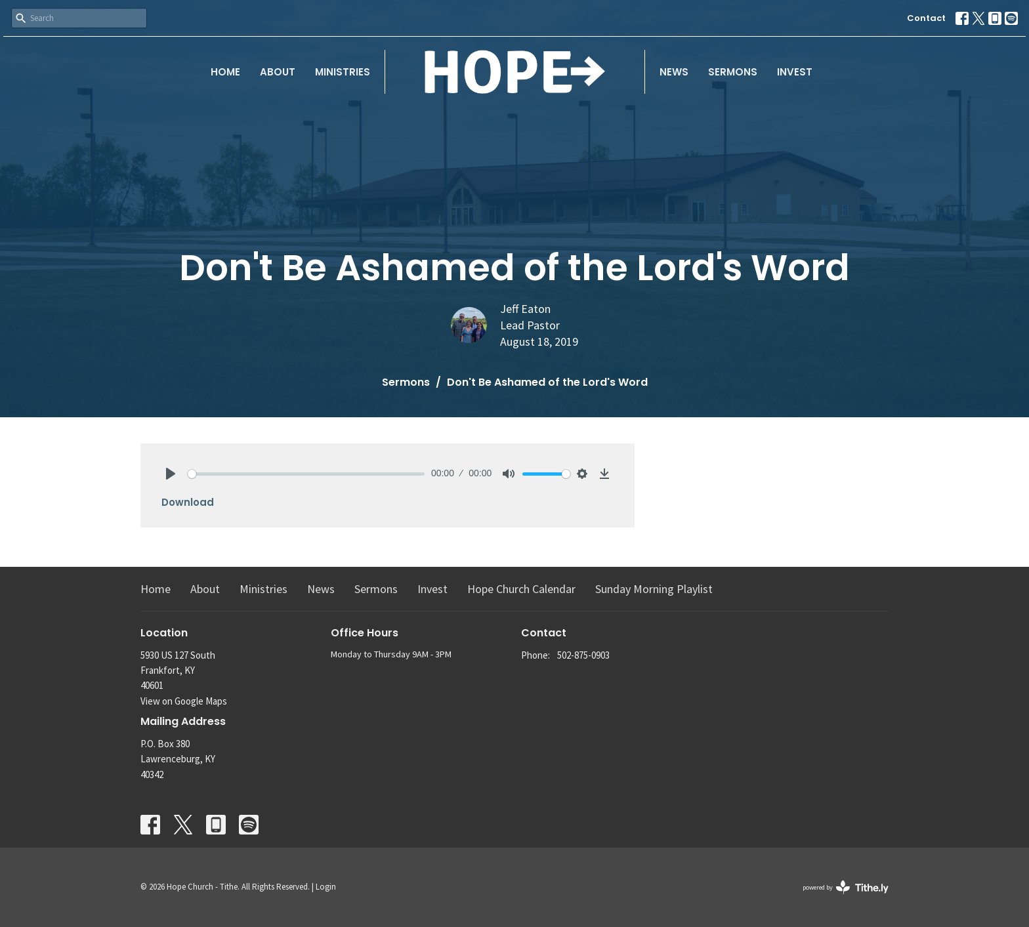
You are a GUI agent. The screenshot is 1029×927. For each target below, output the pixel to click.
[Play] (170, 473)
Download (187, 502)
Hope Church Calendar (521, 588)
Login (326, 886)
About (277, 72)
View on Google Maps (183, 701)
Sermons (732, 72)
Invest (794, 72)
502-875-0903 (583, 655)
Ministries (342, 72)
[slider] (306, 474)
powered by (846, 887)
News (674, 72)
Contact (926, 18)
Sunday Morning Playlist (654, 588)
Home (225, 72)
